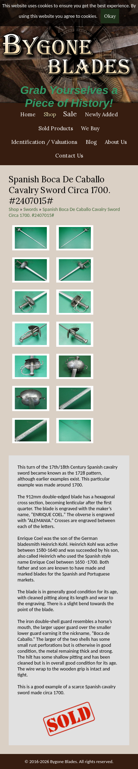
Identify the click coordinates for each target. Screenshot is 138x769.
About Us (116, 142)
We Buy (90, 128)
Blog (91, 142)
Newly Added (101, 114)
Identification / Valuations (44, 142)
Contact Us (69, 155)
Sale (70, 113)
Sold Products (55, 128)
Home (28, 114)
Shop (50, 114)
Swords (30, 209)
